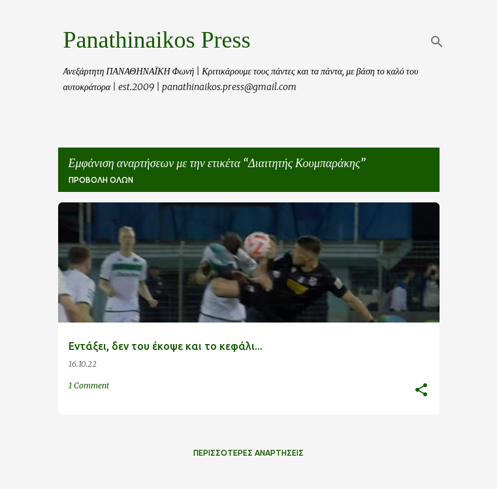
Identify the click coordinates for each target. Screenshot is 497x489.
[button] (421, 391)
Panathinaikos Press (157, 40)
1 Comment (89, 385)
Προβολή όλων (101, 180)
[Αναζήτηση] (437, 41)
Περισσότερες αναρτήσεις (248, 453)
